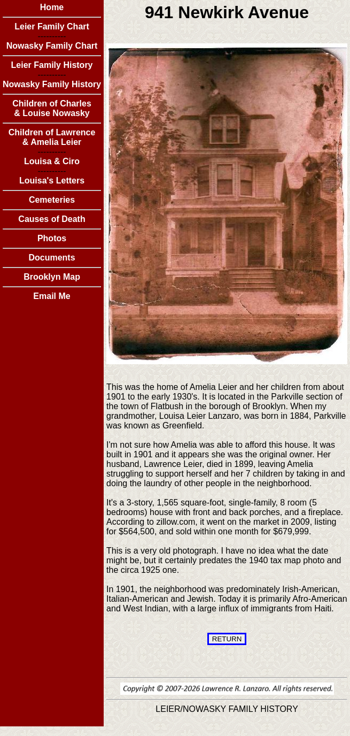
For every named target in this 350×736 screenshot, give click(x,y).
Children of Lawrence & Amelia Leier (52, 137)
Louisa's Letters (51, 180)
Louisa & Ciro (52, 161)
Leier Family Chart (51, 26)
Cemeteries (52, 199)
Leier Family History (52, 65)
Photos (51, 238)
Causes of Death (51, 219)
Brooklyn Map (52, 276)
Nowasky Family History (52, 84)
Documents (51, 257)
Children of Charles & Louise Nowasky (51, 108)
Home (52, 7)
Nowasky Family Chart (52, 45)
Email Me (51, 296)
